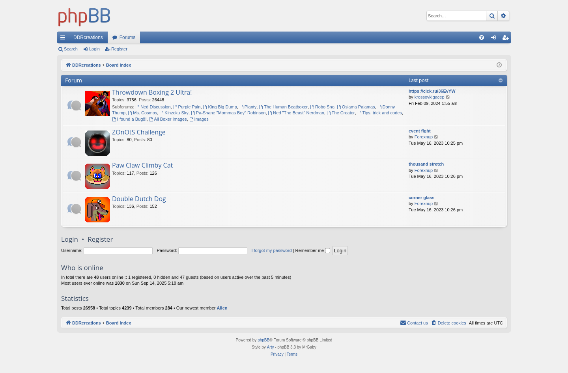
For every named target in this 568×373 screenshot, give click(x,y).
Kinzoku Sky (173, 112)
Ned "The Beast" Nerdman (296, 112)
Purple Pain (187, 106)
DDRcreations (88, 37)
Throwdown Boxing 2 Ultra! (152, 92)
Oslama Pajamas (356, 106)
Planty (247, 106)
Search (71, 49)
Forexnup (424, 136)
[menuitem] (482, 37)
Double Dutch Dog (139, 198)
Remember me (312, 250)
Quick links (64, 39)
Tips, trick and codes (379, 112)
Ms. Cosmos (142, 112)
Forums (128, 37)
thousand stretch (426, 164)
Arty (270, 347)
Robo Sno (322, 106)
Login (94, 49)
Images (199, 119)
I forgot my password (271, 250)
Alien (222, 308)
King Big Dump (220, 106)
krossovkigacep (430, 97)
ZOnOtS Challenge (139, 132)
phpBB (263, 340)
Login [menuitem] (495, 39)
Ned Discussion (152, 106)
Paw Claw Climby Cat (142, 165)
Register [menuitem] (507, 39)
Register (119, 49)
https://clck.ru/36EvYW (432, 91)
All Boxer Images (168, 119)
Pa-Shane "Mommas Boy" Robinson (228, 112)
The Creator (341, 112)
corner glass (421, 197)
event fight (420, 131)
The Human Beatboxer (283, 106)
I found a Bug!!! (129, 119)
